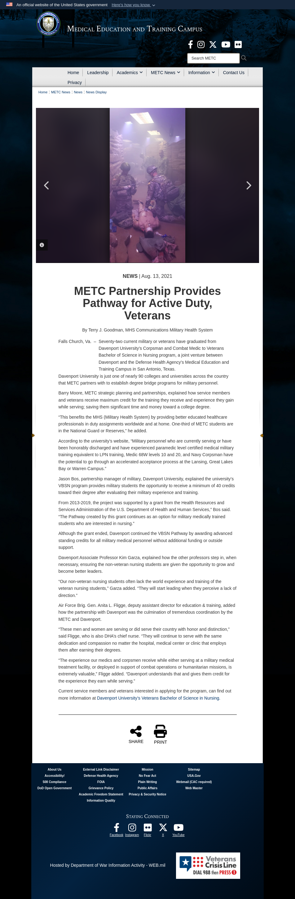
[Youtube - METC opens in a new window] (225, 44)
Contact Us (233, 72)
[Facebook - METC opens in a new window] (190, 44)
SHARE (136, 734)
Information (201, 72)
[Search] (213, 58)
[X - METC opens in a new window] (213, 44)
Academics (130, 72)
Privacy (75, 82)
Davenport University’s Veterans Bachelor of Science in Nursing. (158, 698)
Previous (47, 185)
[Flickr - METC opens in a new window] (238, 44)
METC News (165, 72)
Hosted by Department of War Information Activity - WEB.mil (107, 865)
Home (73, 72)
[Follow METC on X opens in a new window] (163, 829)
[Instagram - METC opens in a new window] (201, 44)
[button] (134, 5)
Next (248, 185)
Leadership (97, 72)
